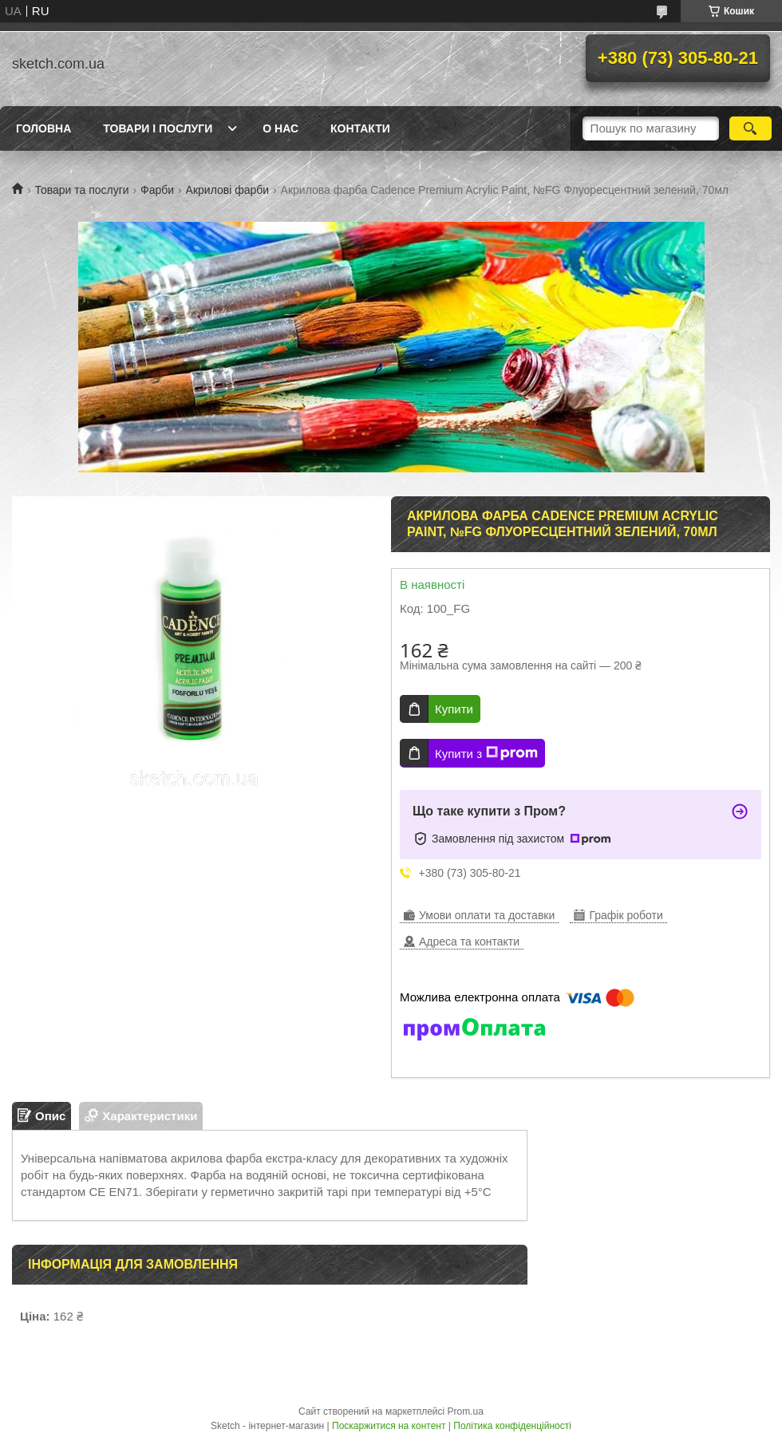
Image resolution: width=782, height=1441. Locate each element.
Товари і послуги (157, 128)
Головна (43, 128)
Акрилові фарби (228, 190)
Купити (454, 709)
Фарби (157, 190)
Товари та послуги (81, 190)
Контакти (360, 128)
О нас (280, 128)
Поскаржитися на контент (388, 1425)
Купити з (486, 753)
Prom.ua (466, 1411)
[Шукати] (750, 128)
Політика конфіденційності (512, 1425)
